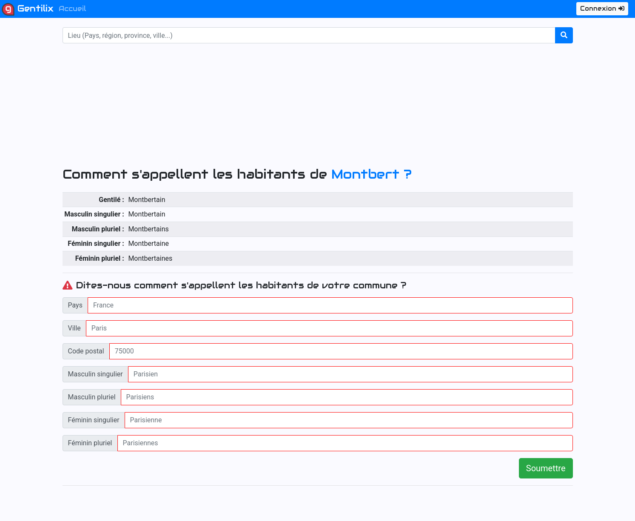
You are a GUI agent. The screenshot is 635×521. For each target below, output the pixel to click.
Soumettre (546, 468)
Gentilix (28, 9)
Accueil (72, 8)
